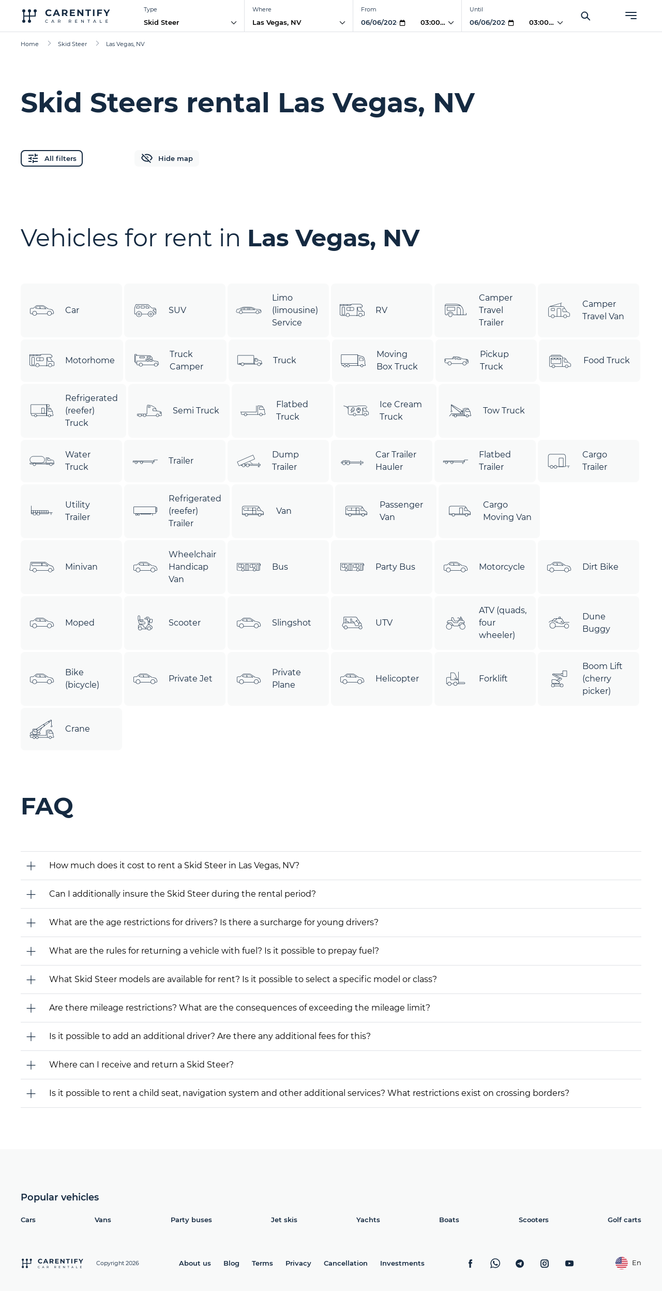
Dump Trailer (267, 461)
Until (476, 9)
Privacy (298, 1263)
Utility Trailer (59, 511)
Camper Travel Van (585, 310)
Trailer (162, 461)
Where (262, 9)
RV (363, 310)
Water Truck (60, 461)
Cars (28, 1219)
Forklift (475, 679)
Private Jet (172, 679)
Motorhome (72, 361)
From (369, 9)
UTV (366, 623)
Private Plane (268, 679)
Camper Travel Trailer (478, 310)
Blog (231, 1263)
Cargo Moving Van (489, 511)
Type (150, 9)
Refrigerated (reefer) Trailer (176, 511)
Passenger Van (383, 511)
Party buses (191, 1219)
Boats (449, 1219)
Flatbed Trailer (477, 461)
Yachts (368, 1219)
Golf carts (624, 1219)
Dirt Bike (582, 567)
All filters (52, 158)
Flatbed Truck (274, 411)
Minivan (63, 567)
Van (266, 511)
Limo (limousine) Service (277, 310)
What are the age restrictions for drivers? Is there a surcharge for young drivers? (214, 922)
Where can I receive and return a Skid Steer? (141, 1065)
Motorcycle (484, 567)
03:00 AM (437, 22)
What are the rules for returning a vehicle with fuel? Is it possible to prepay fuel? (214, 951)
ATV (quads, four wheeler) (484, 622)
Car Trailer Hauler (377, 461)
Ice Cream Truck (382, 411)
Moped (62, 623)
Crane (59, 729)
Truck (266, 361)
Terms (262, 1263)
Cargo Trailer (576, 461)
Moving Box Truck (379, 361)
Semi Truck (178, 411)
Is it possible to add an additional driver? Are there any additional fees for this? (210, 1036)
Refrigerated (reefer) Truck (73, 410)
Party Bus (377, 567)
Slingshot (273, 623)
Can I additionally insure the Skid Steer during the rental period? (182, 894)
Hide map (167, 158)
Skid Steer (161, 22)
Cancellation (346, 1263)
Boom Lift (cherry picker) (584, 678)
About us (195, 1263)
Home (30, 44)
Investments (402, 1263)
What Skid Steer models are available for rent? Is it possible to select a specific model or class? (243, 979)
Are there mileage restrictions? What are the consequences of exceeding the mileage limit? (239, 1008)
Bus (262, 567)
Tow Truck (486, 411)
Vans (103, 1219)
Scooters (534, 1219)
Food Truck (588, 361)
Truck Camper (168, 361)
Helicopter (379, 679)
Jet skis (284, 1219)
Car (54, 310)
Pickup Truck (476, 361)
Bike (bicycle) (64, 679)
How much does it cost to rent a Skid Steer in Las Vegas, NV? (174, 865)
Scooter (166, 623)
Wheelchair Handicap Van (174, 567)
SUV (159, 310)
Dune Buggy (578, 623)
